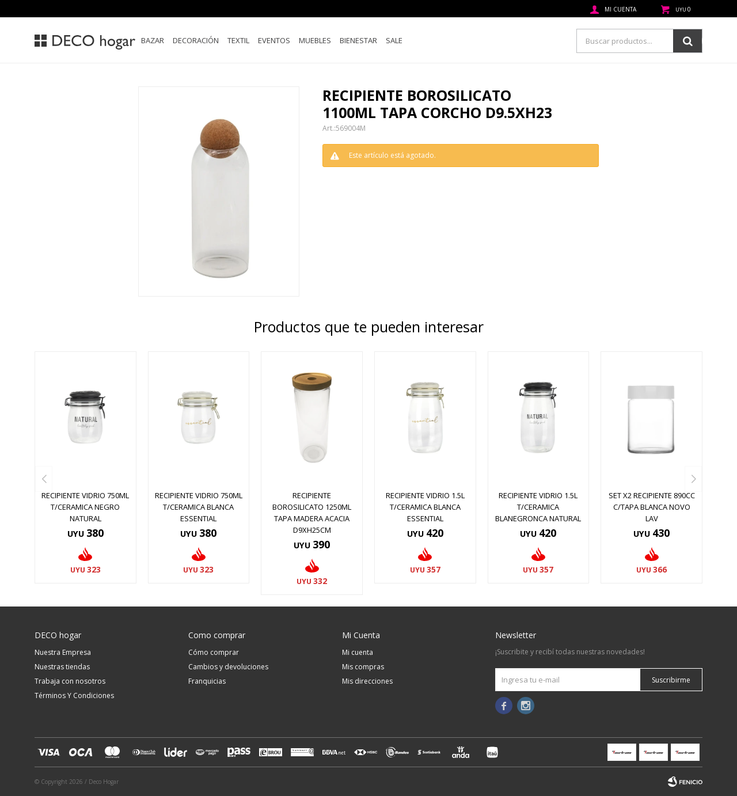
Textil (238, 40)
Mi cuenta (357, 652)
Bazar (152, 40)
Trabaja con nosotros (70, 681)
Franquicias (207, 681)
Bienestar (358, 40)
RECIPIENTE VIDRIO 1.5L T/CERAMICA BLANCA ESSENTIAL (425, 507)
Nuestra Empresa (63, 652)
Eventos (274, 40)
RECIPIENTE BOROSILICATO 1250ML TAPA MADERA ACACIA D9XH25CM (311, 512)
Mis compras (363, 667)
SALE (394, 40)
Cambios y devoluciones (228, 667)
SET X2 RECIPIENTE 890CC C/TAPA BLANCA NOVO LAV (652, 507)
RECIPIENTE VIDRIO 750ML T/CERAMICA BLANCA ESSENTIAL (198, 507)
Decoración (196, 40)
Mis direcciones (367, 681)
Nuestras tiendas (62, 667)
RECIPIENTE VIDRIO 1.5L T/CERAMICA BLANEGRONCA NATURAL (538, 507)
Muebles (315, 40)
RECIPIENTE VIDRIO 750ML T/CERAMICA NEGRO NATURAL (85, 507)
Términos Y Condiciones (74, 695)
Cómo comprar (213, 652)
